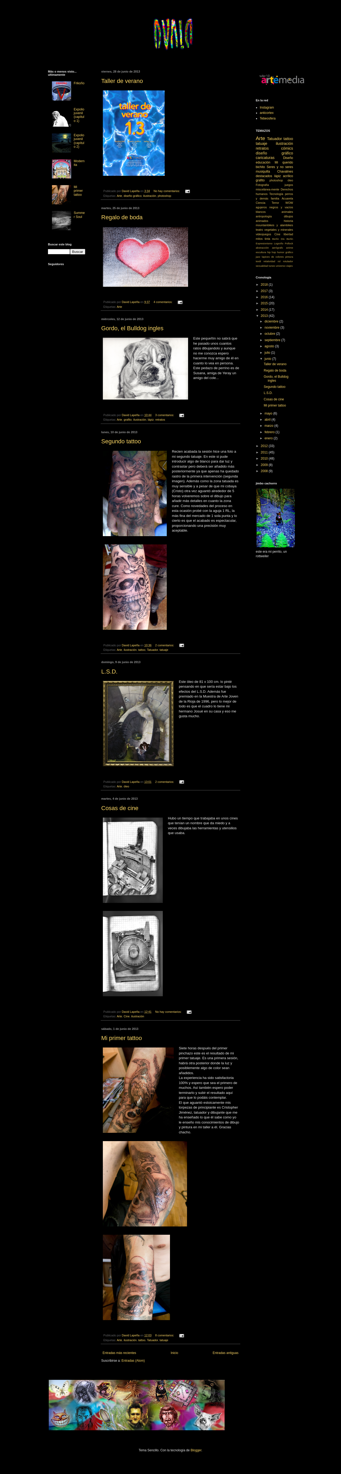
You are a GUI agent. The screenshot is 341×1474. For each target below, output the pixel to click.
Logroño (278, 243)
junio (268, 359)
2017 (265, 291)
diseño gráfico (132, 195)
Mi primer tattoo (121, 1038)
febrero (270, 432)
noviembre (272, 327)
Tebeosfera (267, 118)
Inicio (174, 1353)
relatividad (269, 261)
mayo (269, 413)
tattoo (141, 649)
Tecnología (276, 194)
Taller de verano (122, 81)
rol (279, 261)
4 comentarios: (163, 302)
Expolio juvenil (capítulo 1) (79, 115)
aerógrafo (277, 247)
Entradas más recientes (119, 1353)
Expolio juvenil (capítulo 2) (79, 141)
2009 (265, 465)
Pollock (289, 243)
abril (268, 419)
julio (268, 352)
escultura (261, 252)
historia (288, 220)
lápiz (151, 419)
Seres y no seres (280, 167)
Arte (119, 195)
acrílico (288, 176)
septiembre (273, 340)
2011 (265, 452)
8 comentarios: (165, 1335)
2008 (265, 471)
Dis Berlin (287, 238)
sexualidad (262, 265)
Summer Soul (79, 214)
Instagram (267, 107)
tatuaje (164, 649)
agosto (270, 346)
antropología (264, 216)
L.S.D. (109, 671)
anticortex (267, 113)
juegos (289, 184)
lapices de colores (273, 256)
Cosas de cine (119, 808)
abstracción (262, 247)
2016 (265, 297)
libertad (288, 234)
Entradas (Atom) (133, 1361)
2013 (265, 316)
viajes (289, 265)
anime (289, 247)
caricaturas (265, 158)
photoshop (164, 195)
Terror (275, 202)
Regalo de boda (122, 217)
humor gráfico (285, 252)
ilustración (149, 195)
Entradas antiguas (225, 1353)
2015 (265, 303)
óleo (126, 786)
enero (269, 438)
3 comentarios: (165, 415)
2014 (265, 310)
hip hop (271, 252)
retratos (160, 419)
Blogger (195, 1450)
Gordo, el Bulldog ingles (132, 328)
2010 (265, 458)
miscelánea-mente (267, 189)
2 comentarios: (165, 645)
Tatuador (152, 649)
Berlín (275, 238)
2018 (265, 284)
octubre (270, 334)
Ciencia (260, 202)
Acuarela (287, 198)
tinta (267, 238)
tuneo (272, 265)
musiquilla (263, 171)
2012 (265, 446)
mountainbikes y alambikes (274, 225)
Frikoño (79, 83)
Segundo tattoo (121, 441)
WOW (289, 202)
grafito (128, 419)
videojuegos (263, 234)
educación (263, 162)
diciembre (272, 321)
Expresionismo (264, 243)
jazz (258, 256)
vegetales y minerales (278, 229)
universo (280, 265)
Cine (126, 1016)
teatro (259, 229)
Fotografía (262, 184)
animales (287, 211)
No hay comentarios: (167, 191)
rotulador (288, 261)
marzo (269, 426)
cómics (287, 148)
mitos (259, 238)
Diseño (288, 158)
